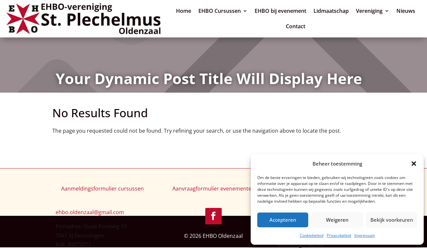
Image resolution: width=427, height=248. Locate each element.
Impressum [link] (364, 235)
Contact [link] (295, 26)
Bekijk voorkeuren (391, 219)
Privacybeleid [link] (339, 235)
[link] (84, 18)
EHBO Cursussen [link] (219, 10)
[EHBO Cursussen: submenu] (245, 9)
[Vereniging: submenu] (387, 9)
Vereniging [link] (369, 10)
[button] (414, 163)
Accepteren (282, 219)
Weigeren (337, 219)
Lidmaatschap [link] (331, 10)
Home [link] (183, 10)
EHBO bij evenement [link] (280, 10)
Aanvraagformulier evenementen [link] (213, 188)
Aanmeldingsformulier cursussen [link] (102, 188)
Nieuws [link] (405, 10)
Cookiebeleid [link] (311, 235)
